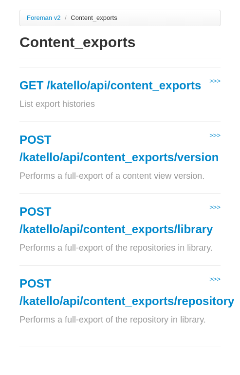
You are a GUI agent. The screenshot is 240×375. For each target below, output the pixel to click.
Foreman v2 (43, 17)
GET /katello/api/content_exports (110, 85)
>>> (215, 81)
